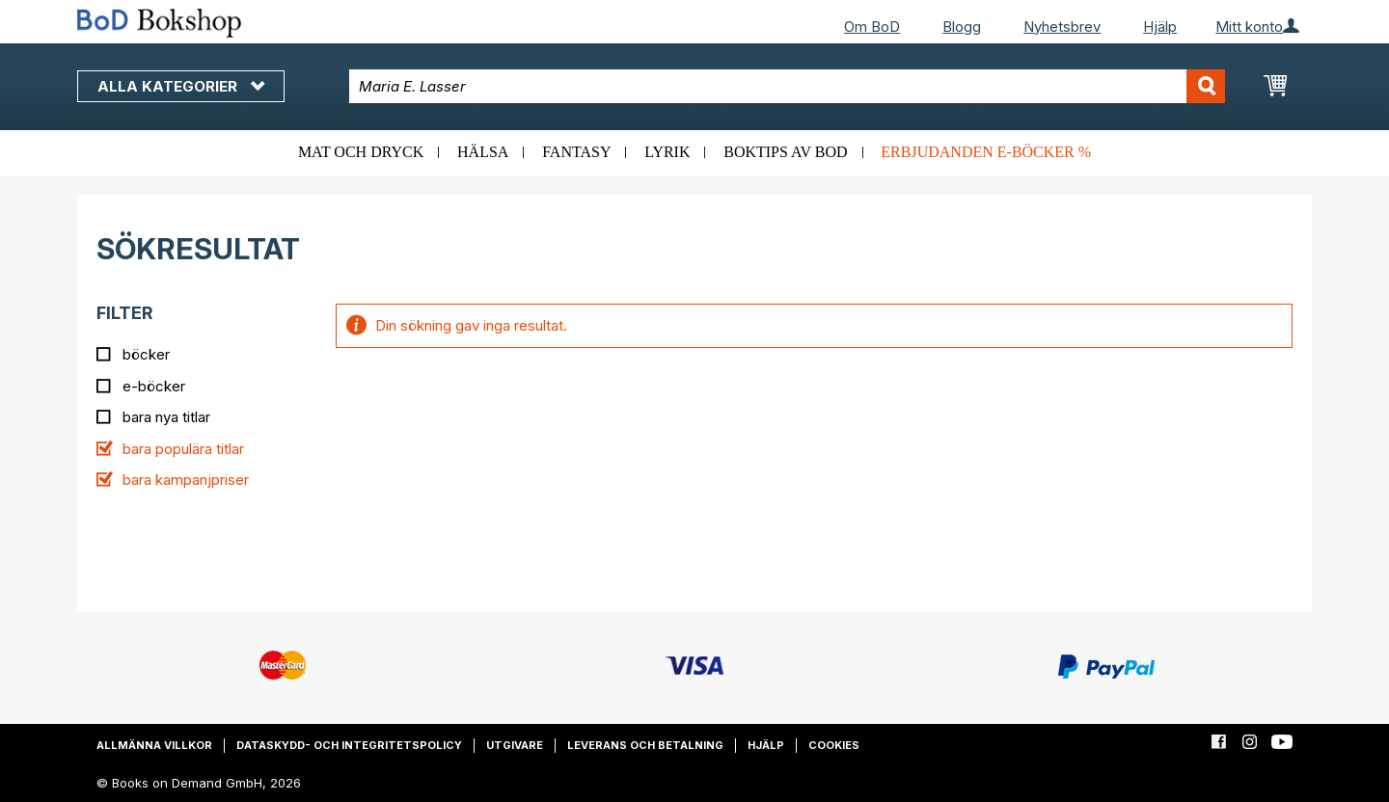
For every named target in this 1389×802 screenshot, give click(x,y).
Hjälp (1160, 26)
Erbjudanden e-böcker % (986, 152)
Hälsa (482, 152)
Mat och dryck (360, 152)
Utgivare (514, 745)
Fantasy (576, 152)
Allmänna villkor (154, 745)
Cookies (833, 745)
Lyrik (667, 152)
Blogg (961, 26)
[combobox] (787, 86)
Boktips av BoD (785, 152)
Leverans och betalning (645, 745)
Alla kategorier (180, 86)
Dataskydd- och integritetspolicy (349, 745)
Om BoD (872, 26)
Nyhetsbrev (1062, 26)
